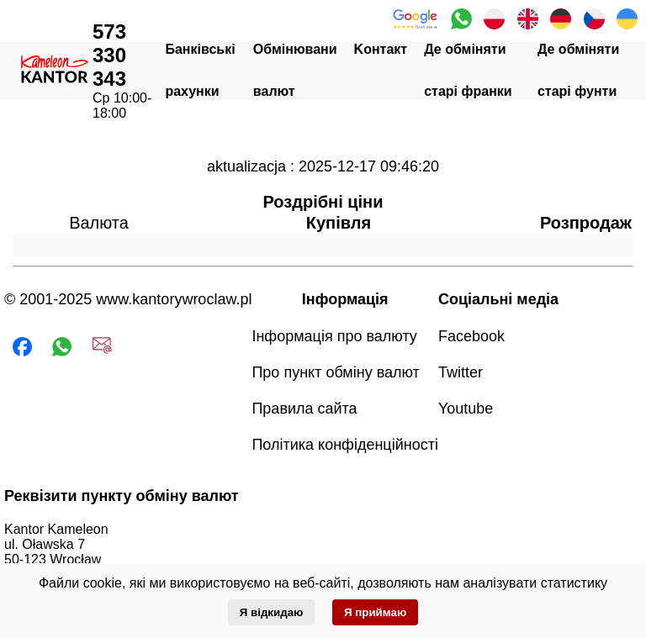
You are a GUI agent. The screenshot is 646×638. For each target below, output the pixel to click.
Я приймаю (375, 612)
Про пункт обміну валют (335, 372)
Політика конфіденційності (344, 444)
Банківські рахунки (200, 70)
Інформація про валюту (334, 336)
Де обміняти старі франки (467, 70)
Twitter (460, 372)
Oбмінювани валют (295, 70)
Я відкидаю (272, 612)
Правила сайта (304, 408)
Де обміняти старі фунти (578, 70)
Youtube (465, 408)
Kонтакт (381, 49)
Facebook (471, 336)
